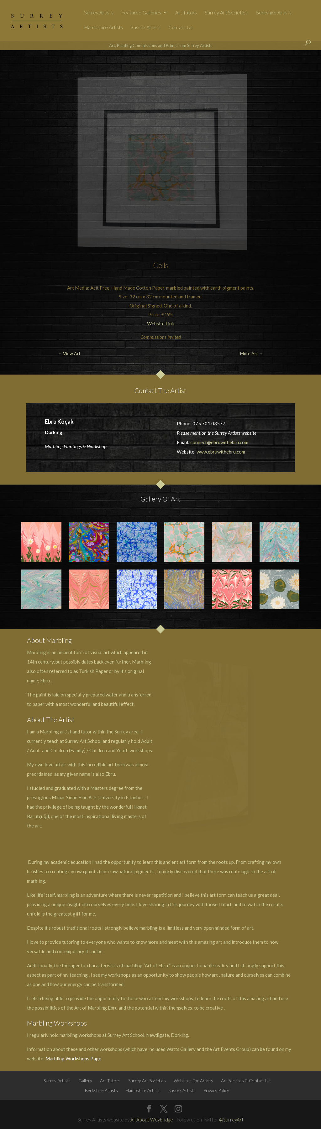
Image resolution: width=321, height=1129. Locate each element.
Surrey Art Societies (226, 12)
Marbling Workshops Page (73, 1058)
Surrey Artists (98, 12)
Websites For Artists (193, 1080)
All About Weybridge (151, 1119)
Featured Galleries (141, 12)
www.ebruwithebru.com (221, 451)
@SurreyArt (231, 1119)
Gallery (85, 1080)
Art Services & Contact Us (246, 1080)
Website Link (160, 323)
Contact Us (180, 27)
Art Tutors (186, 12)
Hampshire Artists (103, 27)
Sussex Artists (145, 27)
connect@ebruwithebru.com (219, 442)
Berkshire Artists (273, 12)
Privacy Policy (216, 1090)
